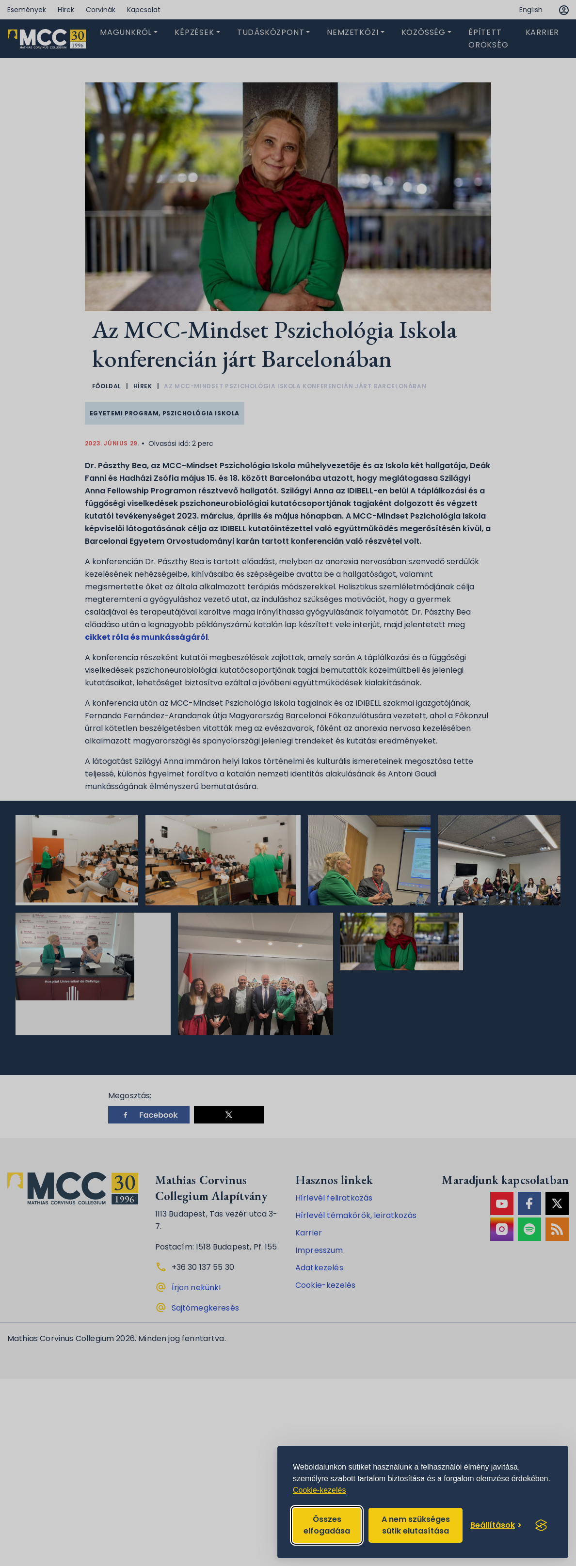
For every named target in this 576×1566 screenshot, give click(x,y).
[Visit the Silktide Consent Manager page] (541, 1525)
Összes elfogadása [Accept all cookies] (327, 1525)
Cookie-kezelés (319, 1490)
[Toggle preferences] (496, 1525)
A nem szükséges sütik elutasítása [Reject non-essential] (416, 1525)
